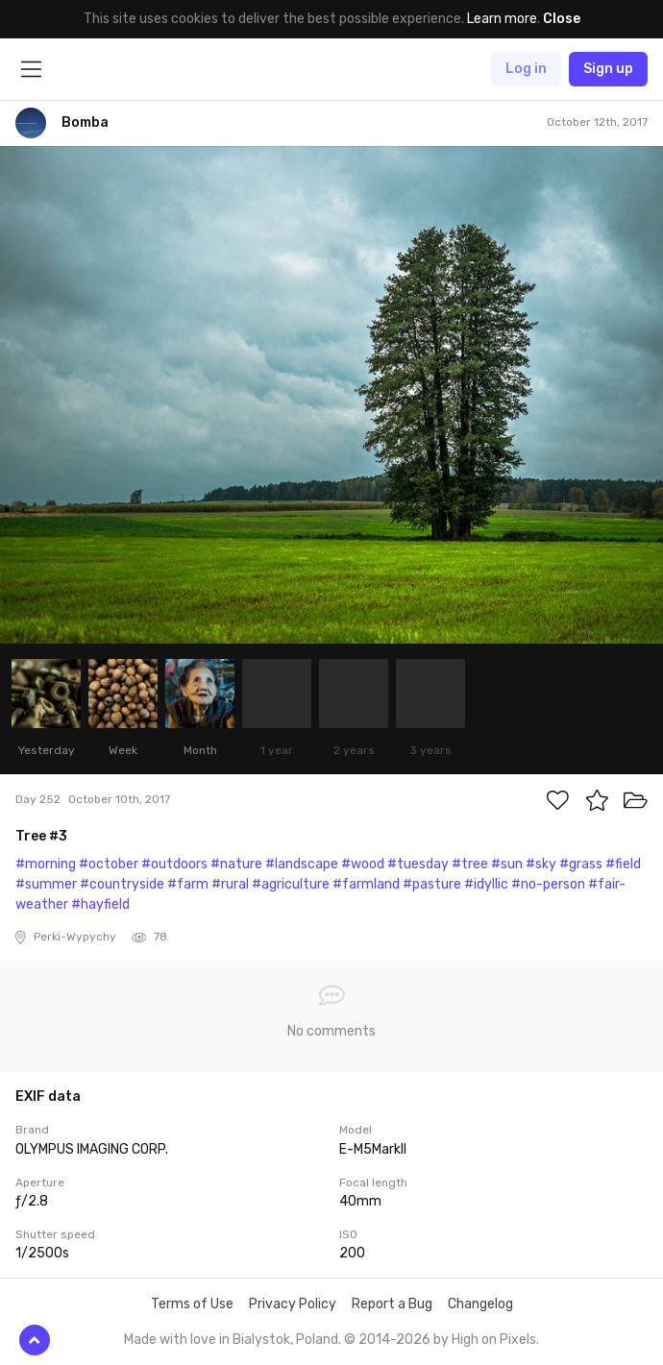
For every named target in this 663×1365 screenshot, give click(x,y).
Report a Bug (392, 1304)
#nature (236, 864)
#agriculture (291, 884)
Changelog (480, 1304)
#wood (362, 864)
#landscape (301, 864)
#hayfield (100, 904)
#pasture (432, 884)
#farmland (366, 884)
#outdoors (174, 864)
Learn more (502, 19)
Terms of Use (192, 1304)
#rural (230, 884)
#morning (45, 864)
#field (623, 864)
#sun (507, 864)
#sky (541, 864)
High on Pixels (494, 1339)
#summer (46, 884)
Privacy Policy (292, 1304)
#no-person (548, 884)
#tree (470, 864)
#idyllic (486, 884)
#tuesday (418, 864)
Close (561, 19)
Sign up (608, 69)
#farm (188, 884)
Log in (526, 69)
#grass (580, 864)
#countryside (122, 884)
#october (108, 864)
